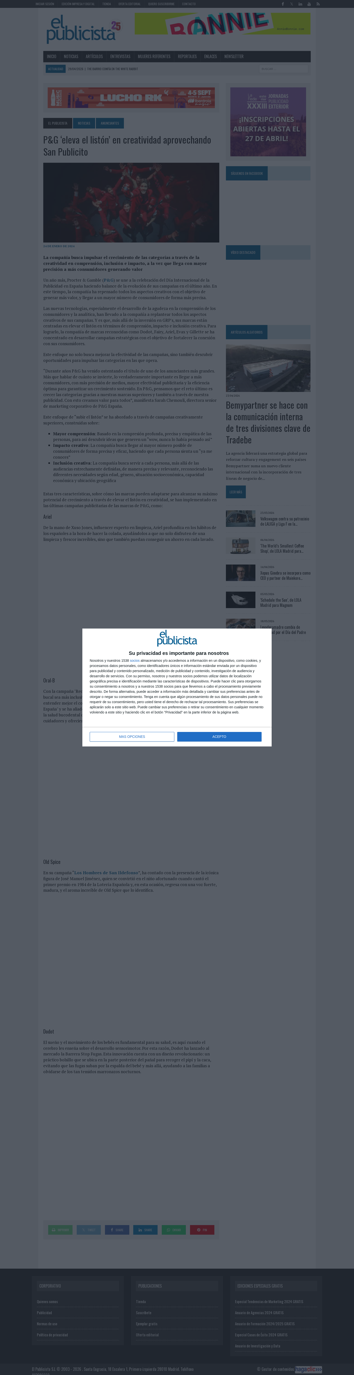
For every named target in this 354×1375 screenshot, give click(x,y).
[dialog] (177, 687)
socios (135, 661)
